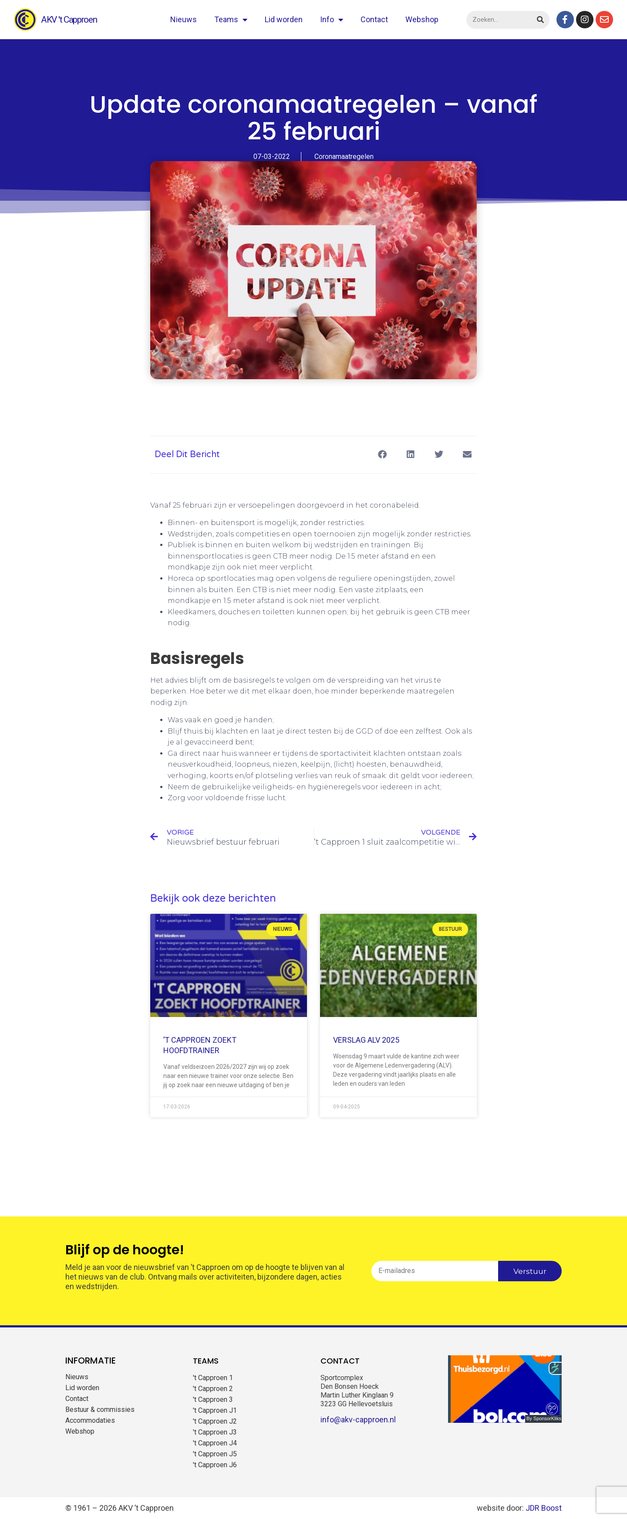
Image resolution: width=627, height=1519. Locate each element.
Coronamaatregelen (344, 156)
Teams (230, 19)
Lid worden (284, 19)
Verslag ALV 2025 (366, 1039)
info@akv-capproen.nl (358, 1419)
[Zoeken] (540, 20)
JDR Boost (544, 1507)
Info (331, 19)
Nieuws (183, 19)
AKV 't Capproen (69, 19)
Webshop (421, 19)
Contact (374, 19)
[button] (382, 455)
